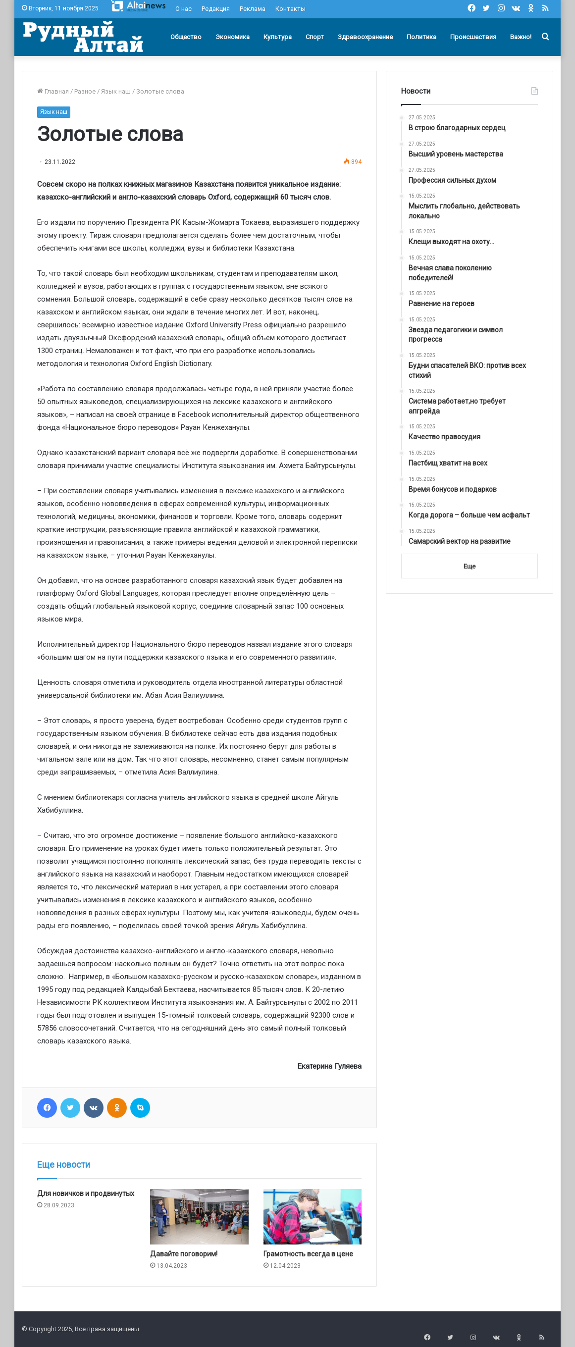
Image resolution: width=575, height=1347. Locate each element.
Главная (53, 91)
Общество (186, 37)
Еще (469, 566)
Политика (421, 37)
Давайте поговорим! (183, 1254)
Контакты (290, 8)
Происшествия (473, 37)
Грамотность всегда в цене (308, 1254)
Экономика (232, 37)
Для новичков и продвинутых (85, 1193)
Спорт (315, 37)
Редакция (216, 8)
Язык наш (116, 91)
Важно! (520, 37)
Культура (277, 37)
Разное (85, 91)
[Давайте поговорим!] (199, 1216)
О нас (183, 8)
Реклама (252, 8)
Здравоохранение (365, 37)
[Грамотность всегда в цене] (312, 1216)
